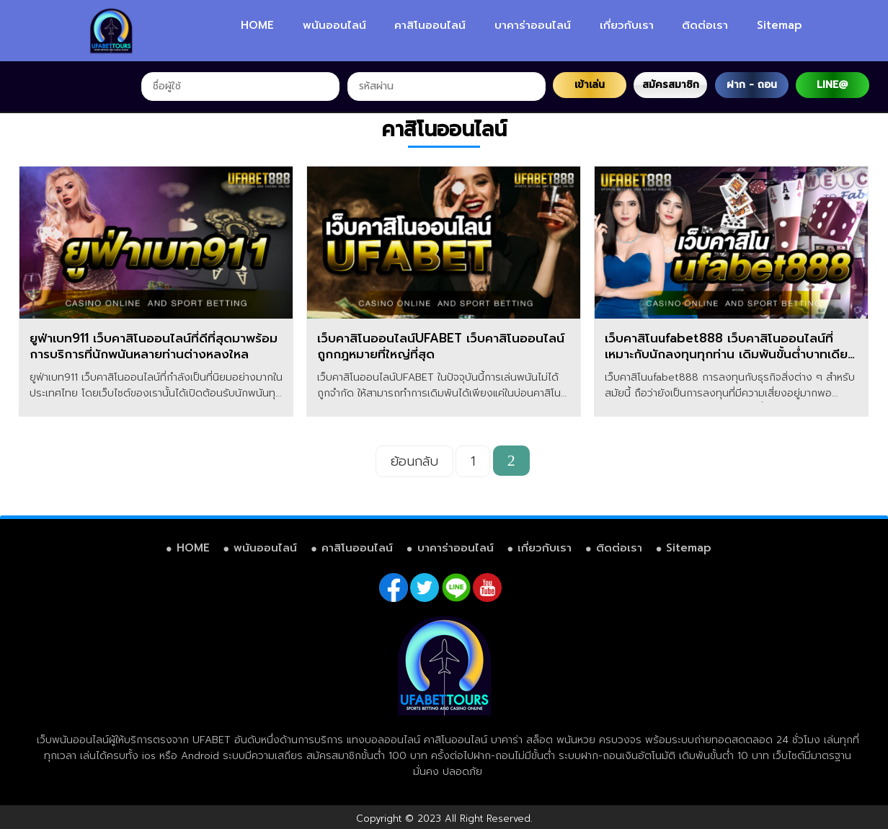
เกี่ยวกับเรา (627, 25)
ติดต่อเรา (705, 25)
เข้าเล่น (589, 84)
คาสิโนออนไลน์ (430, 25)
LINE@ (832, 84)
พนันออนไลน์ (334, 25)
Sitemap (779, 25)
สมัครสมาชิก (670, 84)
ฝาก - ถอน (752, 84)
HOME (257, 25)
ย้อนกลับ (414, 461)
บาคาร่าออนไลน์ (532, 25)
